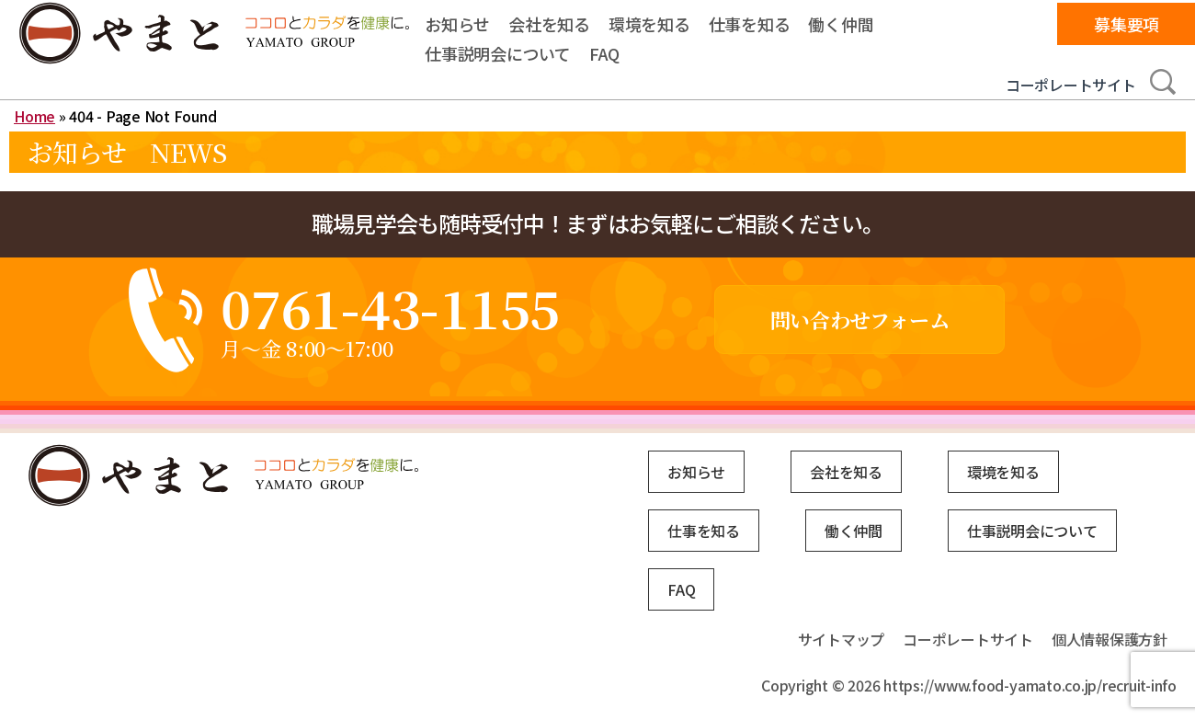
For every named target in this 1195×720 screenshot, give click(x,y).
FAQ (604, 53)
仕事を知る (750, 24)
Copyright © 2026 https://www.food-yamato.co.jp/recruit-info (969, 685)
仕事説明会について (498, 53)
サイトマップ (841, 639)
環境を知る (649, 24)
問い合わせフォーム (860, 319)
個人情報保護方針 (1109, 639)
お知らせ (457, 24)
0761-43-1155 (390, 307)
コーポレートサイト (1071, 85)
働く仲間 (840, 24)
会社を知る (549, 24)
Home (34, 116)
